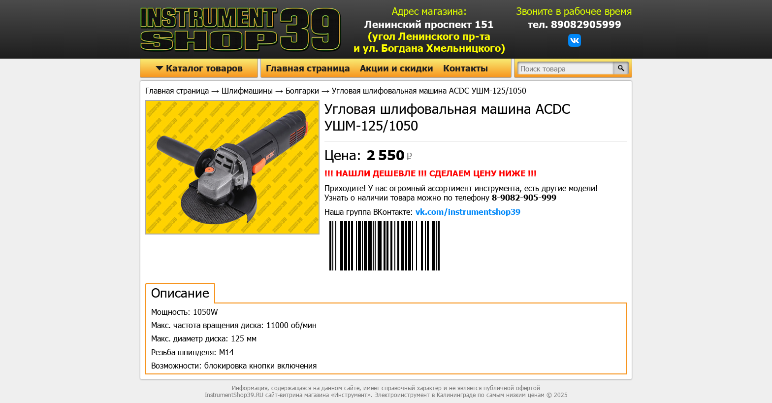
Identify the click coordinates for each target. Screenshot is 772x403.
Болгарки (302, 90)
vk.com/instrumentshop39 (468, 211)
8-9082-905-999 (524, 197)
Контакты (465, 68)
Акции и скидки (396, 68)
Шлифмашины (247, 90)
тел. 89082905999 (574, 24)
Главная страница (308, 68)
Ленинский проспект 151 (429, 36)
